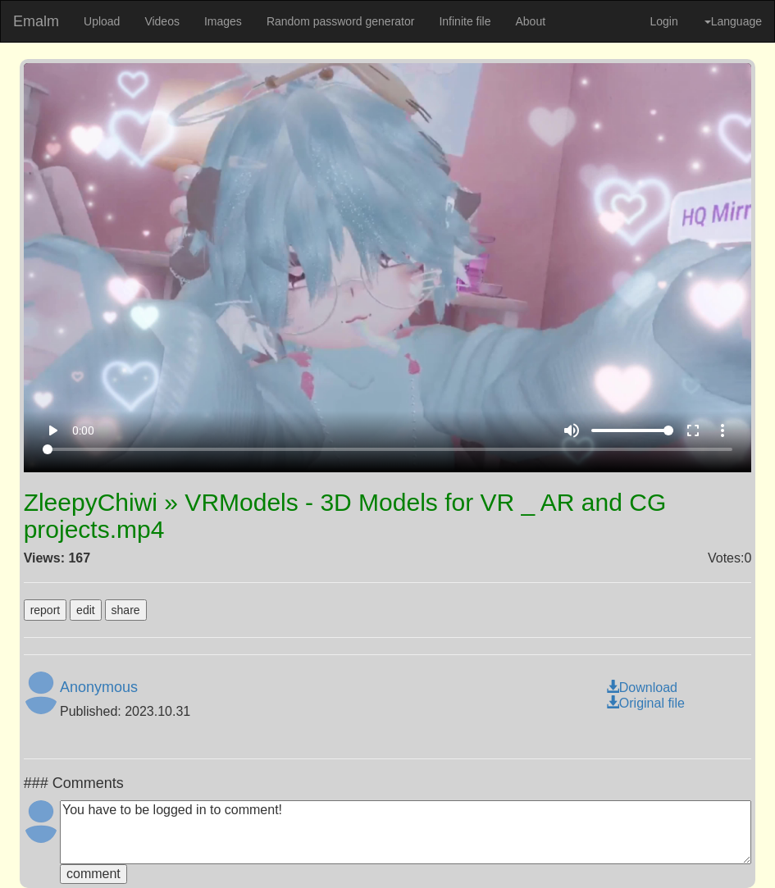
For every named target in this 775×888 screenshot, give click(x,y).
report (45, 610)
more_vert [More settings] (722, 430)
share (126, 610)
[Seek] (387, 449)
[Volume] (632, 430)
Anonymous (99, 687)
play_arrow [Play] (52, 430)
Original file (645, 703)
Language (733, 21)
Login (663, 21)
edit (85, 610)
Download (641, 687)
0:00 (83, 430)
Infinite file (464, 21)
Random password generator (341, 21)
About (530, 21)
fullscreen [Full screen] (693, 430)
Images (223, 21)
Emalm (36, 21)
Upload (102, 21)
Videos (162, 21)
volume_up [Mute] (571, 430)
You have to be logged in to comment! (405, 832)
